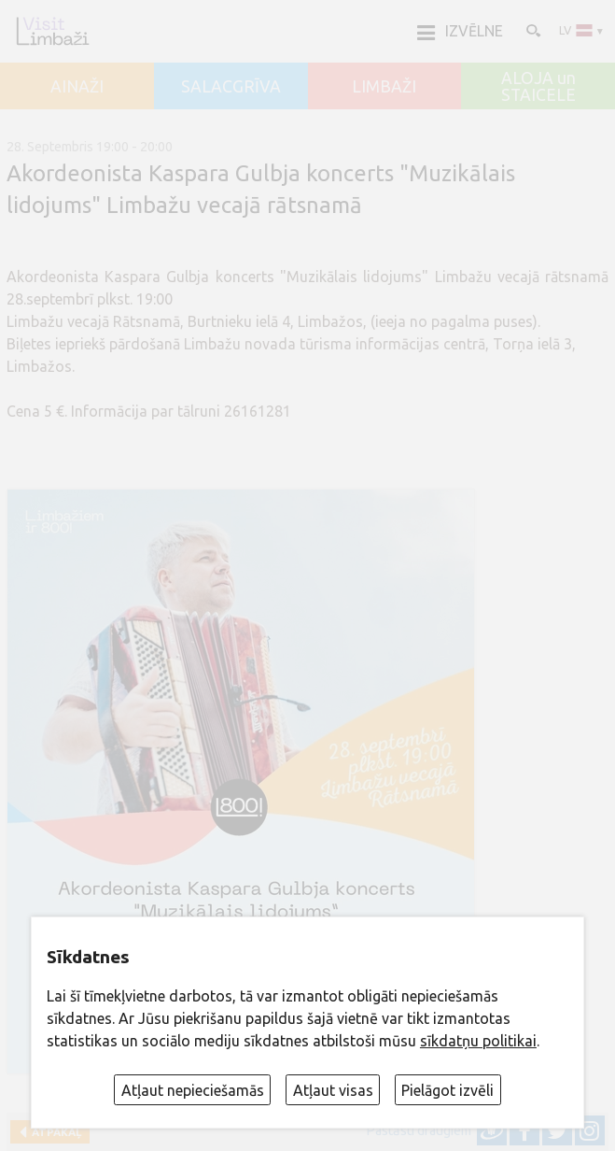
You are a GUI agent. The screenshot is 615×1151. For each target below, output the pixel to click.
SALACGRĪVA (231, 86)
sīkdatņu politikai (478, 1040)
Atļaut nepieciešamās (192, 1090)
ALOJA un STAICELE (538, 86)
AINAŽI (77, 86)
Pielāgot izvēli (447, 1090)
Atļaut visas (333, 1090)
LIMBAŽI (384, 86)
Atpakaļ (53, 1132)
